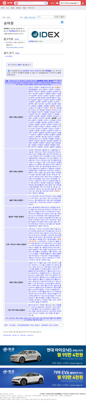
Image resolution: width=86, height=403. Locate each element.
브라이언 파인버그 (44, 209)
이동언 (47, 126)
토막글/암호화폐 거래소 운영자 (28, 325)
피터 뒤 (46, 226)
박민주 (39, 112)
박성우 (58, 112)
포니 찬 (31, 191)
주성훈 (44, 139)
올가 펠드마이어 (47, 285)
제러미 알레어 (33, 249)
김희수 (58, 106)
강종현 (57, 87)
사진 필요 (12, 325)
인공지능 (12, 318)
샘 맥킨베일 (51, 239)
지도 (54, 318)
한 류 (51, 191)
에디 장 (38, 166)
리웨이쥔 (42, 158)
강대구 (30, 87)
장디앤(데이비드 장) (42, 200)
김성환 (33, 100)
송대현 (47, 118)
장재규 (33, 134)
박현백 (49, 116)
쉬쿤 (43, 162)
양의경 (50, 122)
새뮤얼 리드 (41, 239)
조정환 (56, 137)
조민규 (50, 137)
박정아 (30, 116)
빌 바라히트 (48, 237)
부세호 (55, 116)
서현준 (35, 118)
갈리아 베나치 (33, 305)
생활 (51, 318)
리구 (41, 156)
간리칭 (30, 150)
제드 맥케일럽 (56, 200)
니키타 (38, 229)
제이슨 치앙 (48, 222)
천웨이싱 (50, 183)
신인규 (58, 120)
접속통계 (71, 395)
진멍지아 (38, 181)
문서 (4, 17)
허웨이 (56, 191)
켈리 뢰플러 (57, 254)
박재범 (56, 114)
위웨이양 (42, 170)
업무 (47, 318)
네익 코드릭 (52, 263)
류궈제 (35, 156)
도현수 (46, 108)
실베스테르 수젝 (42, 275)
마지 (38, 160)
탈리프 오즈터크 (35, 258)
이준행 (49, 130)
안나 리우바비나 (45, 309)
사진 (19, 65)
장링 (40, 172)
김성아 (58, 95)
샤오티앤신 (42, 241)
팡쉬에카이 (33, 226)
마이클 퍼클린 (34, 269)
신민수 (46, 120)
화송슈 (35, 193)
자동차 (21, 318)
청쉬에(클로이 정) (40, 185)
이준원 (43, 130)
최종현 (41, 143)
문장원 (53, 207)
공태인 (30, 91)
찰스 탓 (56, 222)
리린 (53, 156)
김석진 (39, 95)
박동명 (33, 112)
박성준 (31, 114)
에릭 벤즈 (36, 285)
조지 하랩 (48, 313)
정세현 (37, 137)
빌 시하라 (57, 237)
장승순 (54, 132)
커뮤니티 (31, 8)
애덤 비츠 (36, 281)
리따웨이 (47, 156)
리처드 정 (34, 110)
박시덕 (37, 114)
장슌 (53, 172)
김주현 (30, 104)
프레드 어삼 (46, 260)
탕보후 (58, 224)
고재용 (57, 89)
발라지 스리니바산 (51, 233)
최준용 (47, 143)
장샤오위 (53, 220)
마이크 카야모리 (45, 196)
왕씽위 (51, 168)
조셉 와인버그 (53, 249)
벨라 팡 (33, 209)
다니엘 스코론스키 (46, 265)
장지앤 (38, 175)
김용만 (58, 100)
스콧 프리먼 (51, 162)
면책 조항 (23, 335)
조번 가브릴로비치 (52, 289)
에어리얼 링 (47, 166)
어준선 (56, 122)
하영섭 (40, 145)
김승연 (46, 100)
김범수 (54, 93)
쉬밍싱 (38, 162)
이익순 (50, 128)
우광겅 (57, 168)
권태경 (43, 91)
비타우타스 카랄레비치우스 (41, 273)
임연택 (47, 132)
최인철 (58, 185)
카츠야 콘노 (33, 202)
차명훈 (51, 139)
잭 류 (48, 175)
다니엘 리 (38, 108)
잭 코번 (57, 247)
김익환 (37, 102)
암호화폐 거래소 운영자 (31, 71)
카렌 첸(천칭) (34, 187)
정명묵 (58, 134)
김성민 (46, 95)
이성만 (38, 128)
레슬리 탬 (41, 154)
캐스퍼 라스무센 (40, 294)
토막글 (47, 71)
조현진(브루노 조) (34, 139)
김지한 (47, 104)
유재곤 (55, 124)
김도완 (35, 93)
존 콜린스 (44, 251)
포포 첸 (38, 191)
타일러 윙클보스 (55, 256)
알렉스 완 (39, 213)
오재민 (43, 124)
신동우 (33, 120)
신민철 (52, 120)
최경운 (30, 141)
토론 (52, 3)
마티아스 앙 (45, 160)
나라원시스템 (49, 393)
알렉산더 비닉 (45, 277)
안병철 (37, 122)
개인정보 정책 (7, 335)
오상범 (30, 124)
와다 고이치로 (53, 198)
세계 (33, 318)
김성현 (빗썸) (40, 98)
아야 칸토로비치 (37, 245)
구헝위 (42, 305)
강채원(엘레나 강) (34, 89)
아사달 (42, 393)
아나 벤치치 (53, 275)
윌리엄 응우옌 (54, 216)
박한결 (43, 116)
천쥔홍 (57, 183)
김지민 (41, 104)
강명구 (36, 87)
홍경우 (52, 147)
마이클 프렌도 (46, 269)
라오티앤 (50, 152)
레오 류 (49, 154)
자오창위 (36, 220)
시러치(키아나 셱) (52, 211)
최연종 (49, 141)
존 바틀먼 (36, 251)
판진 (59, 189)
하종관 (46, 145)
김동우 (41, 93)
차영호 (57, 139)
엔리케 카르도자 (42, 311)
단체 (44, 318)
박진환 (36, 116)
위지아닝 (50, 170)
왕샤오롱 (57, 287)
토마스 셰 (39, 189)
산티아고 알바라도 (37, 307)
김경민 (49, 91)
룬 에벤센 (36, 207)
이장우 (57, 128)
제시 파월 (43, 249)
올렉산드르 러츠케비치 (44, 287)
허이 (29, 193)
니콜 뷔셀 (54, 150)
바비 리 (31, 162)
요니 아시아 (33, 313)
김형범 (39, 106)
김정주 (50, 102)
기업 (40, 318)
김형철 (46, 106)
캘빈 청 (51, 224)
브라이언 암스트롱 (54, 235)
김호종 (52, 106)
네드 (29, 207)
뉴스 (7, 8)
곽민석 (36, 91)
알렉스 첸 (40, 164)
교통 (25, 318)
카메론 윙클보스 (45, 254)
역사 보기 (32, 17)
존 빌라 (56, 313)
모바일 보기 (30, 335)
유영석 (49, 124)
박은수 (50, 114)
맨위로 (82, 395)
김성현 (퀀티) (51, 98)
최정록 (35, 143)
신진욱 (31, 122)
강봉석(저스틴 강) (47, 87)
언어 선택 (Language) (68, 3)
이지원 (55, 130)
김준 (36, 104)
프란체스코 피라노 (35, 300)
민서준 (54, 110)
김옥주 (52, 100)
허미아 (33, 147)
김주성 (56, 102)
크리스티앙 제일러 (48, 296)
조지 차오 (45, 179)
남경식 (31, 108)
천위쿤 (43, 183)
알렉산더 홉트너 (38, 279)
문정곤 (48, 110)
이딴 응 (41, 218)
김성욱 (31, 98)
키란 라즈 (44, 256)
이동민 (41, 126)
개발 (17, 318)
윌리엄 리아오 (48, 247)
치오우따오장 (33, 224)
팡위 (40, 226)
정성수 (31, 137)
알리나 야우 (50, 164)
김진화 (54, 104)
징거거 (45, 181)
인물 (6, 81)
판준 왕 (53, 189)
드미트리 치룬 (48, 229)
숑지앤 (48, 307)
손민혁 (41, 118)
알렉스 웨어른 (49, 245)
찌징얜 (51, 181)
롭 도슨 (48, 305)
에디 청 (53, 213)
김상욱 (33, 95)
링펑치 (55, 158)
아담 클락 (34, 309)
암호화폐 (29, 320)
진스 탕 (30, 315)
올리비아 (36, 168)
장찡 (43, 175)
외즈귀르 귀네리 (55, 311)
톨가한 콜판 (40, 298)
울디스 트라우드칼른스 (36, 289)
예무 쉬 (55, 166)
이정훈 (30, 130)
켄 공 (55, 187)
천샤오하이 (35, 183)
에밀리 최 (37, 247)
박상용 (52, 112)
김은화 (31, 102)
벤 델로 (44, 235)
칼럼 (12, 8)
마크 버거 (55, 269)
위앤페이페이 (33, 170)
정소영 (44, 137)
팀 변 (38, 260)
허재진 (46, 147)
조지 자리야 (32, 291)
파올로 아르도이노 (52, 298)
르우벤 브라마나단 (37, 231)
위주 (46, 216)
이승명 (44, 128)
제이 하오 (48, 177)
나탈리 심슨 (42, 263)
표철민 (34, 145)
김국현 (55, 91)
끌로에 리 (45, 150)
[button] (59, 81)
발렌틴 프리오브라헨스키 (37, 271)
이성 (32, 128)
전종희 (52, 134)
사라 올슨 (32, 239)
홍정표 (58, 147)
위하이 (57, 170)
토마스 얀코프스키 (49, 258)
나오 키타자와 (33, 196)
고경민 (51, 89)
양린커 (58, 164)
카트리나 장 (43, 224)
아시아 (29, 318)
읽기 (21, 17)
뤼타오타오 (45, 207)
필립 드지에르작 (42, 302)
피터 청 (45, 191)
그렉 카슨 (31, 229)
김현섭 (33, 106)
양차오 (47, 213)
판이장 (47, 189)
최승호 (43, 141)
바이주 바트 (38, 233)
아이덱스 (31, 41)
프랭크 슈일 (47, 300)
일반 (40, 320)
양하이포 (31, 166)
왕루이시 (44, 168)
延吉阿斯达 (58, 393)
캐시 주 (42, 187)
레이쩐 (55, 154)
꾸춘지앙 (37, 150)
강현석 (44, 89)
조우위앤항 (37, 179)
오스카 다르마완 (37, 216)
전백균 (46, 134)
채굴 (24, 8)
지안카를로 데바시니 (45, 291)
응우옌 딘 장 (32, 218)
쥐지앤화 (54, 179)
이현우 (35, 132)
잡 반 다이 (45, 220)
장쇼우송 (47, 172)
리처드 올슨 (57, 267)
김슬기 (39, 100)
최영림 (55, 141)
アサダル (65, 393)
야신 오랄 (31, 311)
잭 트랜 (40, 222)
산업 (37, 318)
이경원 (35, 126)
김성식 (52, 95)
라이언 (57, 152)
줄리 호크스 (53, 251)
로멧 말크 (47, 267)
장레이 (30, 172)
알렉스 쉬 (32, 164)
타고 (76, 393)
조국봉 (55, 177)
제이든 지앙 (39, 177)
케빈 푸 (49, 187)
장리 (36, 172)
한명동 (53, 145)
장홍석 (39, 134)
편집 (26, 17)
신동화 (39, 120)
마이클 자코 (50, 231)
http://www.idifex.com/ (14, 47)
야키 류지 (34, 198)
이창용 (41, 313)
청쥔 (50, 185)
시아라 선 (51, 241)
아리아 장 (31, 213)
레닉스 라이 (32, 154)
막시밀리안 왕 (56, 160)
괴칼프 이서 (32, 263)
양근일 (44, 122)
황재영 (41, 193)
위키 (2, 8)
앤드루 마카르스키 (47, 281)
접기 (59, 80)
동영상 (18, 8)
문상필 (42, 110)
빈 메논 (55, 209)
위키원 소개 (15, 335)
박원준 (44, 114)
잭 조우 (54, 175)
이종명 (36, 130)
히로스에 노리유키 (45, 202)
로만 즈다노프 (38, 267)
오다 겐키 (43, 198)
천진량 (30, 185)
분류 (6, 325)
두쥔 (44, 152)
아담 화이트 (35, 243)
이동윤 (54, 126)
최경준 (36, 141)
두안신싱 (38, 152)
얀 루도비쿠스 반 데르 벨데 (44, 283)
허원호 (39, 147)
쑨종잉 (59, 162)
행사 (37, 320)
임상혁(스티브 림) (51, 218)
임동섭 (41, 132)
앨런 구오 (56, 309)
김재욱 (44, 102)
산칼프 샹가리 (40, 211)
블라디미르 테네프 (35, 237)
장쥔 (32, 175)
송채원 (54, 118)
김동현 (47, 93)
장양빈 (33, 222)
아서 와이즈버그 (47, 243)
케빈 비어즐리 (53, 294)
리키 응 (49, 158)
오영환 (36, 124)
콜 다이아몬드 (34, 256)
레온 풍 (52, 108)
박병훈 (46, 112)
